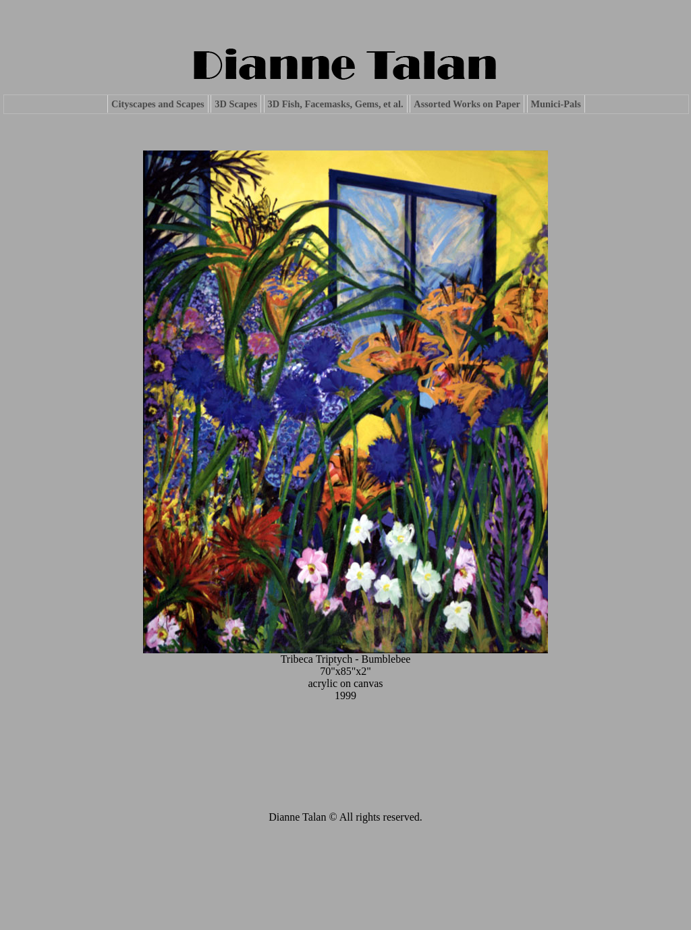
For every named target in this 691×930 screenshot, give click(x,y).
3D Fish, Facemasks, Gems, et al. (336, 104)
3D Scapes (236, 104)
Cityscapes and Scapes (157, 104)
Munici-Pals (556, 104)
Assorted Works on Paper (467, 104)
